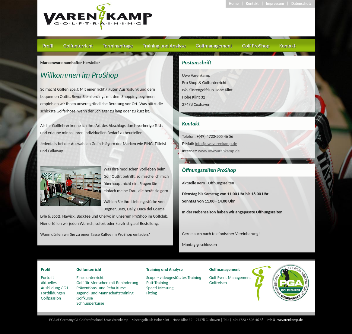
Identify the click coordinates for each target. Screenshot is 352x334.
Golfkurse (85, 298)
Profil (48, 46)
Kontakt (252, 3)
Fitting (151, 293)
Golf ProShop (255, 46)
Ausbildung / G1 (54, 287)
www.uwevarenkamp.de (219, 151)
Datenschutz (301, 3)
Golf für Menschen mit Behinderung (107, 282)
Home (234, 3)
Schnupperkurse (90, 303)
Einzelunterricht (90, 277)
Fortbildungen (53, 293)
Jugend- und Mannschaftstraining (105, 293)
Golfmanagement (214, 46)
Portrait (47, 277)
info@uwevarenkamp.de (216, 143)
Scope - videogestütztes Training (173, 277)
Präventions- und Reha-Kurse (101, 287)
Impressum (275, 3)
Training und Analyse (164, 46)
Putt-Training (157, 282)
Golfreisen (218, 282)
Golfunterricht (78, 46)
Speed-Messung (160, 287)
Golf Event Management (230, 277)
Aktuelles (49, 282)
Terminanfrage (118, 46)
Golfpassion (51, 298)
